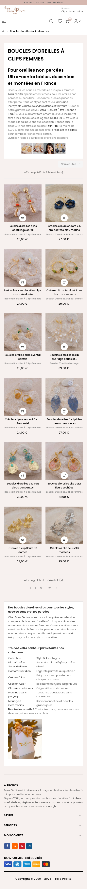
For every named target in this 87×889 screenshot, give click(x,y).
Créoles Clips (16, 677)
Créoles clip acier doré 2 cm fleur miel (23, 421)
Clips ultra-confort (72, 11)
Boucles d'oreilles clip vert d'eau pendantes (23, 486)
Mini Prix (53, 126)
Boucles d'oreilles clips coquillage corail (23, 228)
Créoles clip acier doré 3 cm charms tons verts (64, 292)
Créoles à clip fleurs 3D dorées (23, 550)
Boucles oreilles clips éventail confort (23, 357)
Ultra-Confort (48, 110)
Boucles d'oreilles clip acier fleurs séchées (64, 486)
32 (49, 588)
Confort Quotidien (19, 671)
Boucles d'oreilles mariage (64, 363)
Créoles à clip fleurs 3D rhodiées (64, 550)
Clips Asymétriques (20, 688)
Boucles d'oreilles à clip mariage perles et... (64, 357)
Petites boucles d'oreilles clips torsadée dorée (23, 292)
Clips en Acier (17, 684)
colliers (72, 130)
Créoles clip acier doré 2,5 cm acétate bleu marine (64, 228)
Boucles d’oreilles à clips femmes (23, 234)
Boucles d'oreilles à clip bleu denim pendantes (64, 421)
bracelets (58, 130)
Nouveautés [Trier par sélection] (72, 164)
